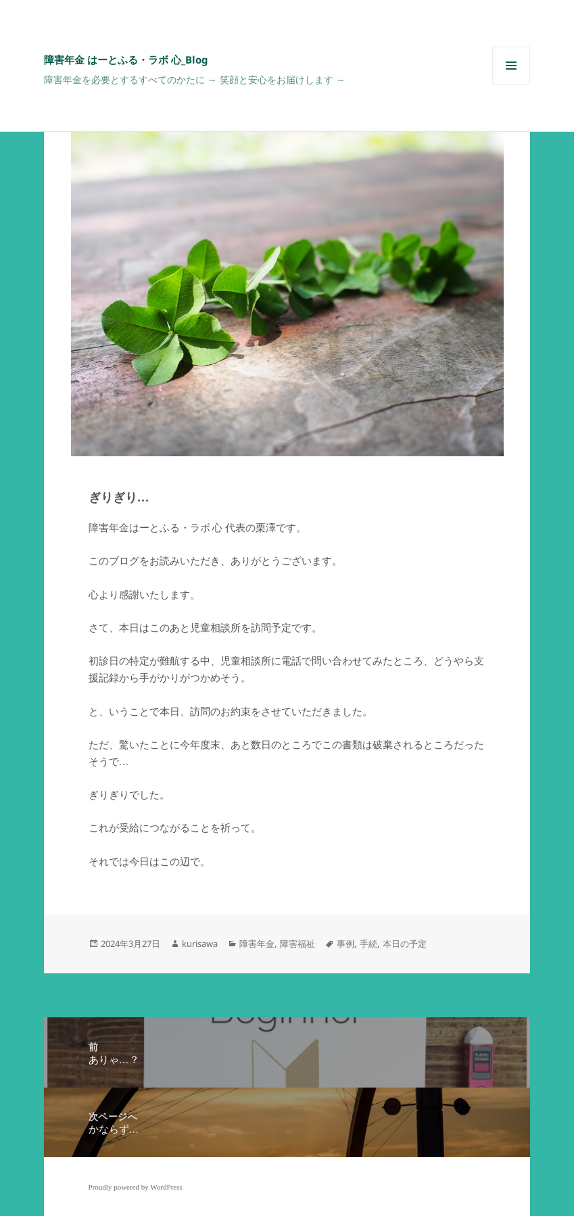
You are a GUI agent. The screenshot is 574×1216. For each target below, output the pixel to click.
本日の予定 (405, 944)
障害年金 (256, 944)
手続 (368, 944)
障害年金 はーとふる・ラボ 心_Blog (126, 59)
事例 (345, 944)
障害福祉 (297, 944)
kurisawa (200, 944)
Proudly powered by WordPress (136, 1187)
